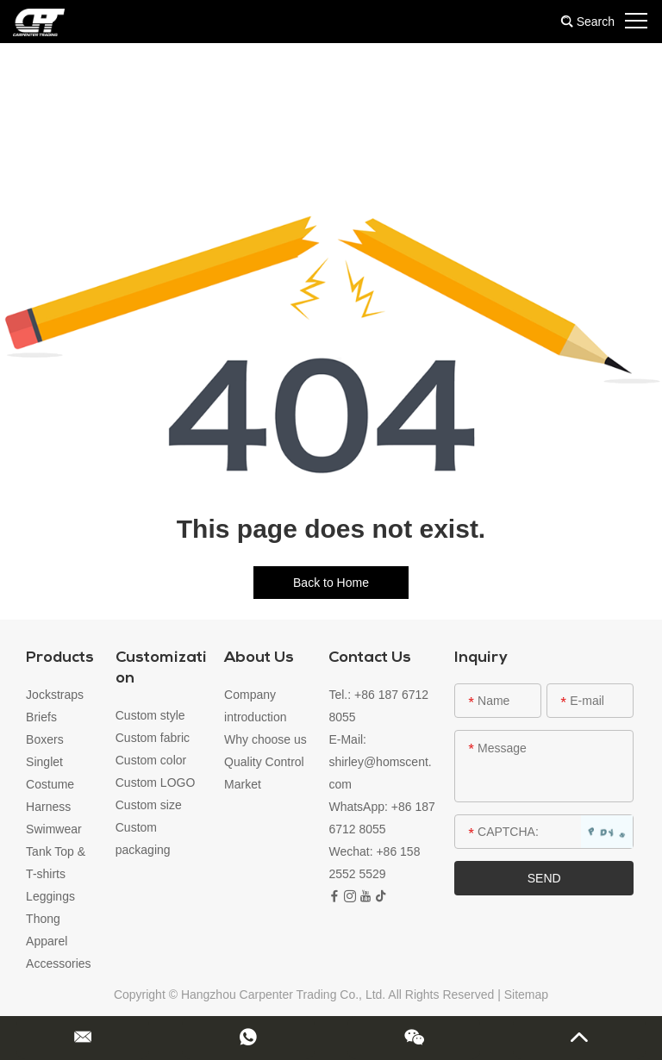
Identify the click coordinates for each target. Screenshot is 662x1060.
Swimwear (54, 829)
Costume (50, 784)
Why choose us (265, 739)
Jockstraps (55, 694)
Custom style (150, 715)
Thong (43, 919)
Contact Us (369, 658)
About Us (259, 658)
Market (242, 784)
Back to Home (331, 582)
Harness (48, 807)
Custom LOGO (156, 782)
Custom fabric (153, 738)
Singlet (44, 762)
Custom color (151, 760)
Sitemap (526, 994)
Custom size (149, 805)
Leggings (50, 896)
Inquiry (481, 658)
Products (60, 658)
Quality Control (264, 762)
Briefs (41, 717)
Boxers (45, 739)
